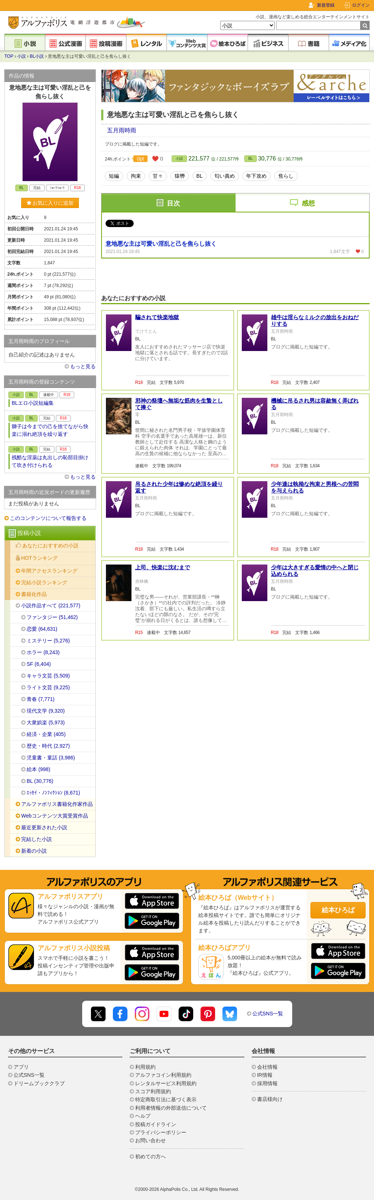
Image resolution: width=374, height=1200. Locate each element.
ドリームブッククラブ (39, 1083)
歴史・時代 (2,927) (48, 746)
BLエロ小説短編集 (33, 403)
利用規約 (145, 1067)
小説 (21, 56)
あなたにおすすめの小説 (50, 545)
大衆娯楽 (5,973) (46, 722)
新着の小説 (34, 851)
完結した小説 (36, 839)
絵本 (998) (38, 769)
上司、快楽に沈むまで (162, 567)
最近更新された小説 (44, 827)
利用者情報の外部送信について (171, 1108)
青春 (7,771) (40, 699)
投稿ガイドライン (155, 1124)
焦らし (286, 176)
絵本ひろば (338, 910)
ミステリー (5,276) (48, 641)
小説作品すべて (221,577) (50, 605)
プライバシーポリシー (160, 1132)
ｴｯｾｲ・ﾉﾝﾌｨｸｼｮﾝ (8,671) (53, 793)
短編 (114, 176)
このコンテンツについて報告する (48, 518)
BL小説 (37, 56)
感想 (308, 203)
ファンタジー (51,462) (52, 617)
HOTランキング (39, 558)
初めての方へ (150, 1156)
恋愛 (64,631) (42, 629)
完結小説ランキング (44, 582)
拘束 (136, 176)
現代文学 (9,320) (46, 711)
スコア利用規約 (153, 1091)
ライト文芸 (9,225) (48, 687)
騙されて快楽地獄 (157, 317)
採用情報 (267, 1083)
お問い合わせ (150, 1140)
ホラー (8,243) (43, 652)
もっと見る (83, 366)
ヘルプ (142, 1116)
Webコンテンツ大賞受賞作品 (54, 816)
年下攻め (256, 176)
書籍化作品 (34, 594)
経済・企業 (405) (46, 734)
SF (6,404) (39, 664)
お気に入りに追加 (50, 203)
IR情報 (264, 1075)
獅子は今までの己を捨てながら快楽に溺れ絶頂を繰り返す (50, 430)
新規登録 (326, 5)
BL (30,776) (40, 781)
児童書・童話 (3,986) (51, 758)
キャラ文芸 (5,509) (48, 676)
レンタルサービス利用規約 (165, 1083)
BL (250, 158)
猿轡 (180, 176)
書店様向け (270, 1099)
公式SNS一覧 (267, 1013)
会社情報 (267, 1067)
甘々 (158, 176)
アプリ (21, 1067)
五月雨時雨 (121, 130)
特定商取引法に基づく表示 (165, 1099)
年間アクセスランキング (49, 571)
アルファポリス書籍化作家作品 (57, 804)
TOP (8, 56)
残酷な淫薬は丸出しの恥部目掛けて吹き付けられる (50, 461)
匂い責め (224, 176)
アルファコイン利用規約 (163, 1075)
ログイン (361, 5)
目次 (173, 203)
